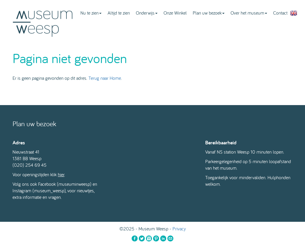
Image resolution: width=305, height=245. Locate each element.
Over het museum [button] (249, 13)
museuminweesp (74, 184)
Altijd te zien (119, 13)
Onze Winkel (175, 13)
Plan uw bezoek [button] (209, 13)
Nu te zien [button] (91, 13)
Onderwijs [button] (147, 13)
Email (170, 238)
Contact (280, 13)
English (293, 13)
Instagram (149, 238)
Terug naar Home (104, 78)
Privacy (179, 229)
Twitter (142, 238)
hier (61, 174)
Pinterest (156, 238)
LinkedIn (163, 238)
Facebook (135, 238)
